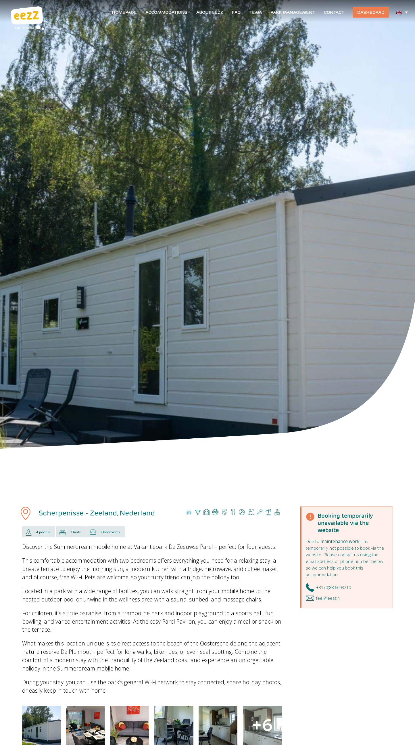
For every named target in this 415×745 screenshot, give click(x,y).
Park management (292, 12)
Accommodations (166, 12)
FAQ (236, 12)
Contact (334, 12)
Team (255, 12)
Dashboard (371, 12)
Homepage (124, 12)
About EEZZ (209, 12)
